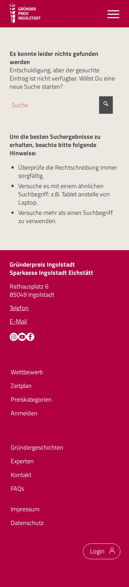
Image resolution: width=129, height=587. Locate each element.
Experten (22, 461)
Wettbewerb (27, 372)
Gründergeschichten (37, 447)
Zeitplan (21, 385)
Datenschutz (27, 522)
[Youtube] (22, 337)
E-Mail (18, 321)
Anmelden (24, 413)
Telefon (19, 308)
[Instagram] (14, 337)
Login (97, 551)
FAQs (17, 488)
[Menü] (109, 13)
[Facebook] (30, 337)
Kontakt (21, 474)
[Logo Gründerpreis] (25, 13)
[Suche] (61, 105)
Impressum (25, 509)
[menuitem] (109, 13)
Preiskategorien (31, 399)
